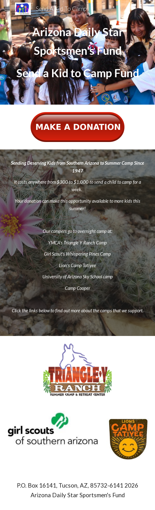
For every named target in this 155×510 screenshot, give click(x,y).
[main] (77, 52)
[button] (7, 8)
